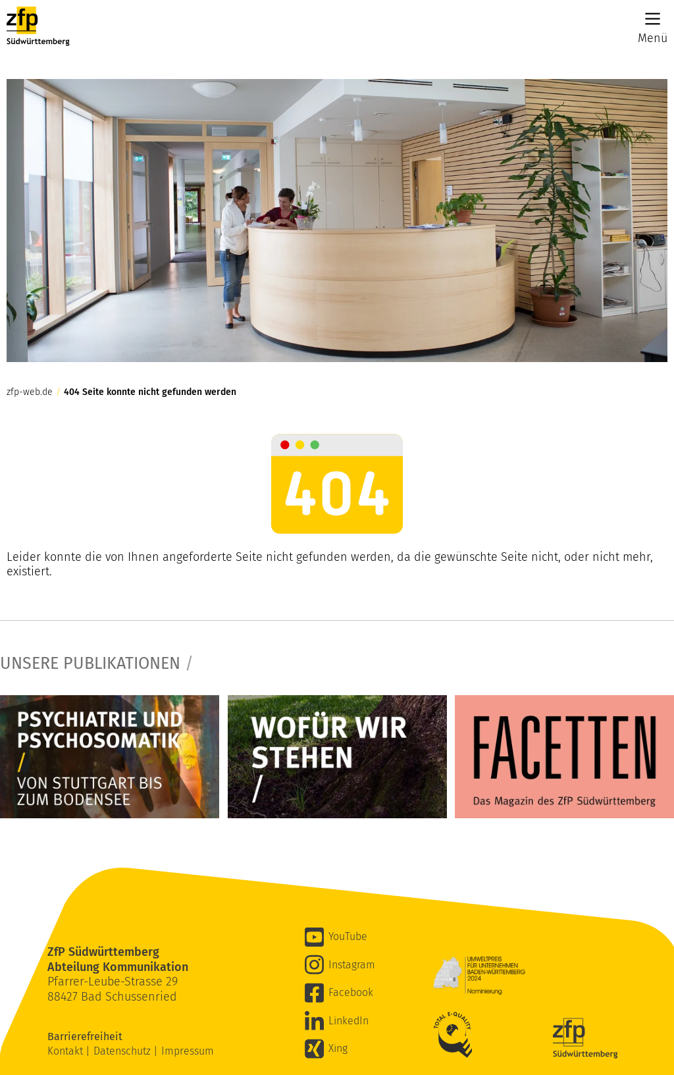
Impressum (187, 1051)
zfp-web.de (30, 392)
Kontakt (66, 1051)
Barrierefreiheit (86, 1036)
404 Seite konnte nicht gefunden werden (150, 392)
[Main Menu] (652, 19)
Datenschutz (123, 1051)
